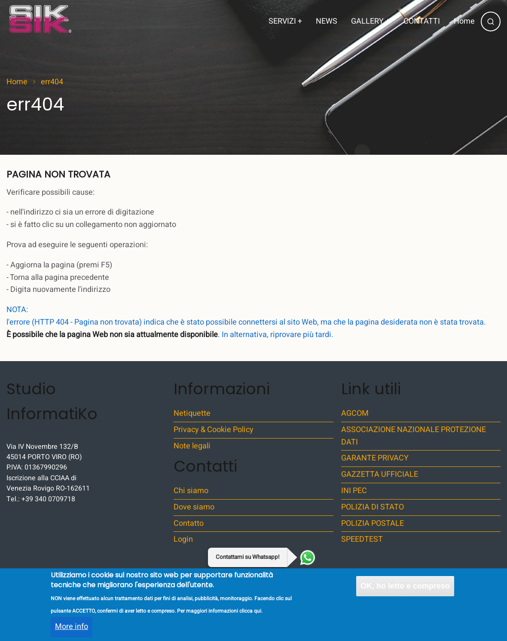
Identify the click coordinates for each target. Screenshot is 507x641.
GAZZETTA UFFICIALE (379, 474)
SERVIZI (285, 21)
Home (464, 21)
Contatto (189, 523)
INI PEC (354, 491)
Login (183, 539)
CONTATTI (421, 21)
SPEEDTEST (362, 539)
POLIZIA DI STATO (372, 507)
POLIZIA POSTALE (372, 523)
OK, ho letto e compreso (405, 592)
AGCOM (355, 413)
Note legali (192, 446)
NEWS (326, 21)
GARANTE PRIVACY (375, 458)
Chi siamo (191, 491)
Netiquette (192, 413)
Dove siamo (194, 507)
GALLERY (370, 21)
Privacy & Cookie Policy (214, 430)
